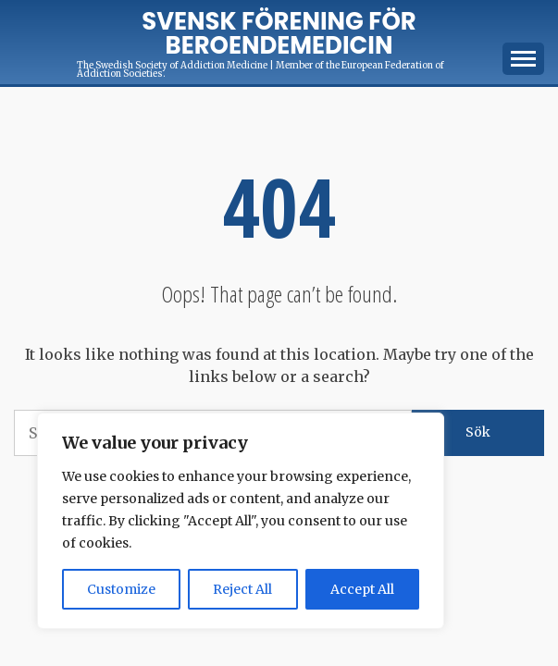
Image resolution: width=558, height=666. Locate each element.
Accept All (362, 589)
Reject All (242, 589)
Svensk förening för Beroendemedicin (279, 33)
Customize (121, 589)
